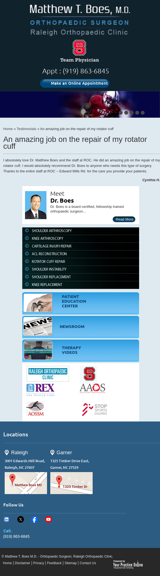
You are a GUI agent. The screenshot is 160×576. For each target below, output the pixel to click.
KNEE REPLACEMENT (47, 285)
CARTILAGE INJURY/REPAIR (51, 246)
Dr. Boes (62, 200)
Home (8, 129)
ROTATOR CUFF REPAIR (48, 262)
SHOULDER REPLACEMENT (51, 277)
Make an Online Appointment (79, 83)
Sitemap (71, 563)
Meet (57, 193)
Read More (124, 219)
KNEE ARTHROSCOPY (47, 239)
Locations (15, 434)
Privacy (38, 563)
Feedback (54, 563)
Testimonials (27, 129)
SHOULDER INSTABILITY (49, 269)
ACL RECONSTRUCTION (49, 254)
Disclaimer (22, 563)
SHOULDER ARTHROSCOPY (52, 231)
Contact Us (88, 563)
